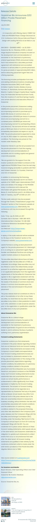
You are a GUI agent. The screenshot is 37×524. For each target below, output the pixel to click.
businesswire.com (23, 458)
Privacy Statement (33, 520)
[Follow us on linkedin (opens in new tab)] (2, 521)
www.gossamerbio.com (9, 207)
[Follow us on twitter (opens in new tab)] (4, 521)
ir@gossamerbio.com (8, 477)
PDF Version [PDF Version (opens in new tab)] (6, 29)
